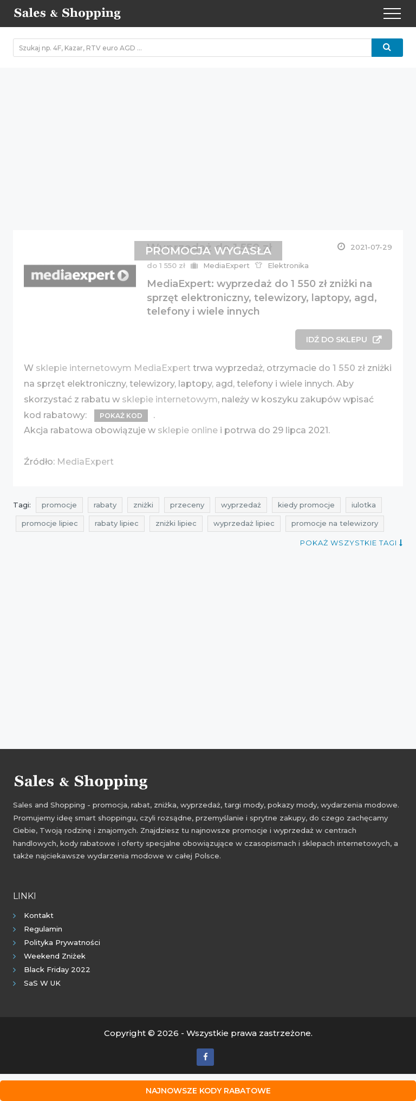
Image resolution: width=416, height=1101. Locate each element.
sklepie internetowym (170, 399)
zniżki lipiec (176, 523)
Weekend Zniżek (55, 956)
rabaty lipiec (117, 523)
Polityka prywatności (62, 942)
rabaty (105, 504)
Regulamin (43, 928)
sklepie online (188, 430)
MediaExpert (85, 462)
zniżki (143, 504)
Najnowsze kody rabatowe (208, 1091)
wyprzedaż (241, 504)
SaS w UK (42, 983)
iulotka (364, 504)
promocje (59, 504)
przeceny (187, 504)
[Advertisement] (208, 143)
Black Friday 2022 (57, 969)
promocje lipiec (50, 523)
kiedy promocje (306, 504)
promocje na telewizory (334, 523)
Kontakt (39, 915)
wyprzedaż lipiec (244, 523)
